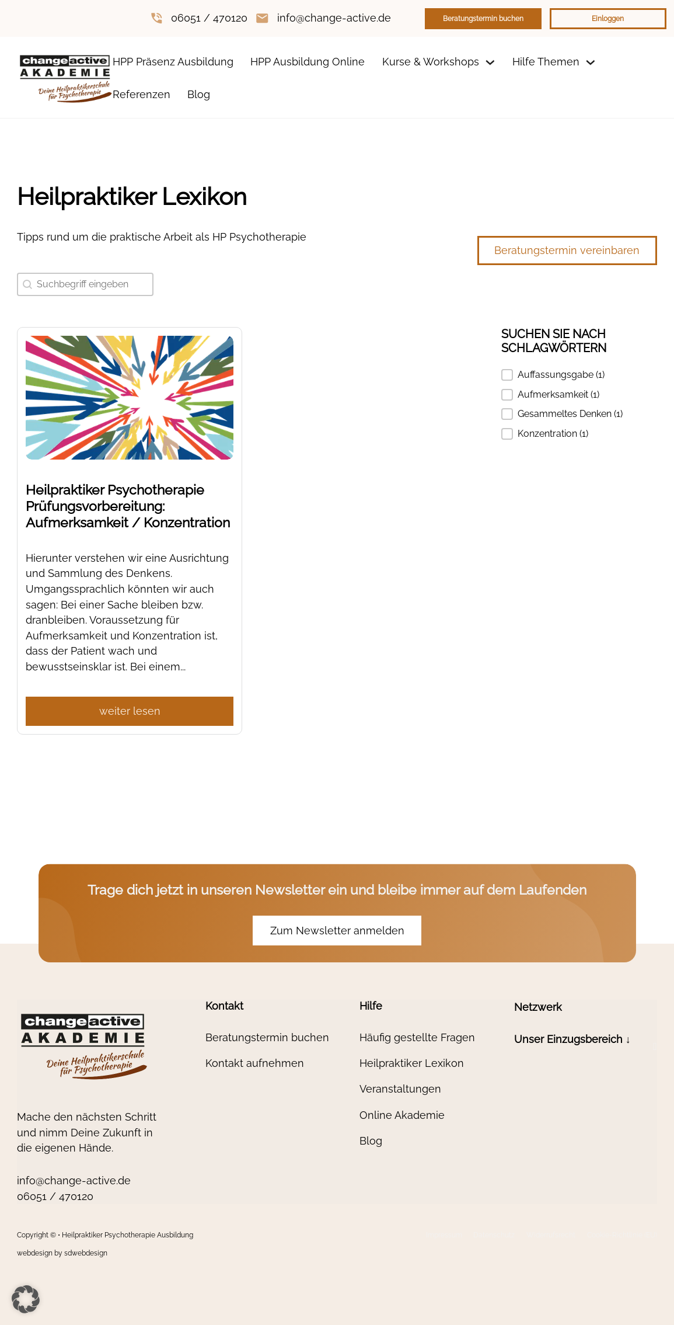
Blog (198, 94)
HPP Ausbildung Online (307, 61)
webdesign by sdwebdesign (62, 1253)
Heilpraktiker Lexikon (411, 1063)
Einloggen (608, 19)
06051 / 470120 (209, 18)
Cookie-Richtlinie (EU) (622, 1235)
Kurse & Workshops (430, 61)
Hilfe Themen (545, 61)
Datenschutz (494, 1235)
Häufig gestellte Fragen (417, 1037)
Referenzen (141, 94)
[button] (579, 375)
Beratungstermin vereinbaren (567, 250)
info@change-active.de (334, 18)
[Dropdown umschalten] (490, 62)
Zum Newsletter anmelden (337, 930)
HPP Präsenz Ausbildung (173, 61)
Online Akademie (402, 1115)
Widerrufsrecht (550, 1235)
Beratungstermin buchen (483, 19)
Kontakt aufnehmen (254, 1063)
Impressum (444, 1235)
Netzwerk (538, 1007)
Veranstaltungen (400, 1089)
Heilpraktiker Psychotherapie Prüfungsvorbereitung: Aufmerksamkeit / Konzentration (128, 506)
